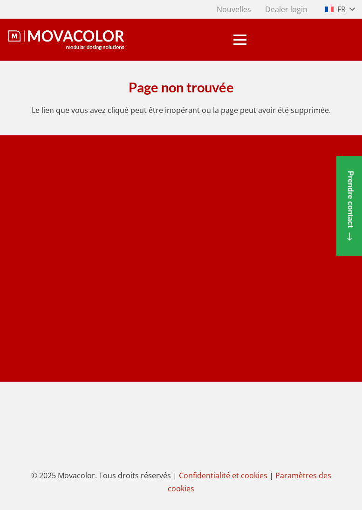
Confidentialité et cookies (223, 475)
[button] (340, 9)
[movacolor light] (66, 39)
